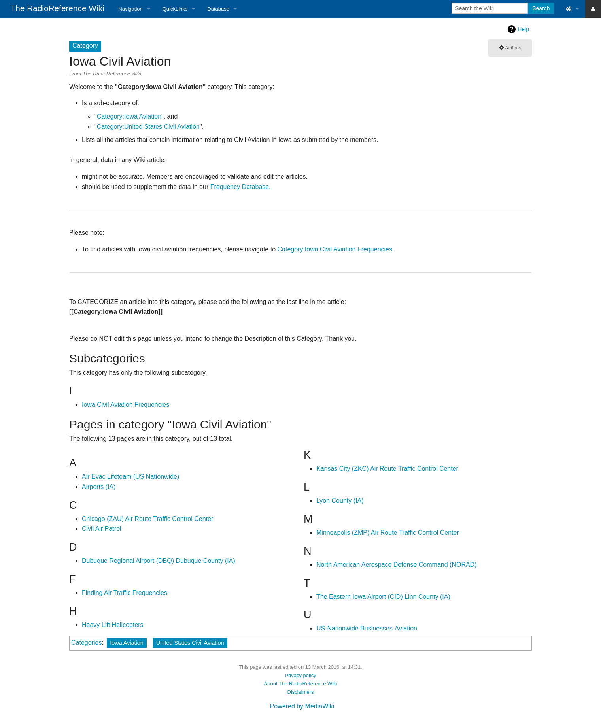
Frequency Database (239, 186)
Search (541, 8)
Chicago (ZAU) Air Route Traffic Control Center (147, 518)
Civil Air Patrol (101, 528)
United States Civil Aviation (190, 643)
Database (218, 9)
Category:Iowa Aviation (129, 116)
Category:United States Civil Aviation (148, 126)
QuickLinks (175, 9)
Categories (86, 642)
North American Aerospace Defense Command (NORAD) (396, 564)
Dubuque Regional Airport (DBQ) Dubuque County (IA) (158, 560)
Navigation (130, 9)
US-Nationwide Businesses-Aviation (366, 628)
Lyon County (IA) (339, 500)
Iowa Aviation (127, 643)
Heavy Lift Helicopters (113, 624)
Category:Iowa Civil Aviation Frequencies (334, 249)
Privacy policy (300, 675)
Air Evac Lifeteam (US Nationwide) (130, 476)
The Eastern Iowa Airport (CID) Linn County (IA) (383, 596)
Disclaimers (300, 692)
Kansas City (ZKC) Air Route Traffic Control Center (387, 468)
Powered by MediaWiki (302, 706)
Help (523, 29)
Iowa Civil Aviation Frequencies (125, 404)
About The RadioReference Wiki (300, 684)
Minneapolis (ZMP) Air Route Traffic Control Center (387, 532)
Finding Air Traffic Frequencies (124, 592)
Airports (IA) (98, 486)
